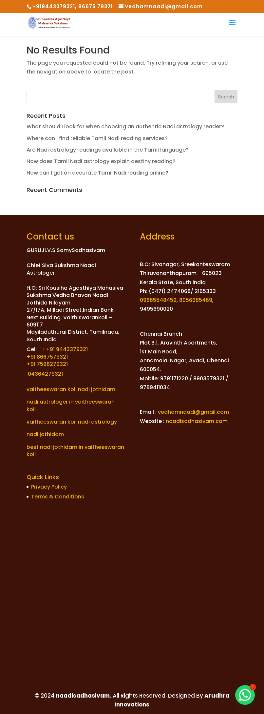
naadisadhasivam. (83, 696)
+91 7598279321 (47, 364)
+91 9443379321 (67, 349)
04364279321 (45, 374)
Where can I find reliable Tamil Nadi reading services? (97, 138)
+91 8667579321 (47, 357)
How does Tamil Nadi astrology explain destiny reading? (101, 161)
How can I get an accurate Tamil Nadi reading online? (97, 173)
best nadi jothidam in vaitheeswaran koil (75, 450)
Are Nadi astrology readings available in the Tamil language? (108, 150)
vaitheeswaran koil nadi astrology (72, 422)
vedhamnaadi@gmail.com (193, 412)
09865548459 (158, 300)
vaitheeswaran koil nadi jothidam (71, 389)
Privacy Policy (49, 487)
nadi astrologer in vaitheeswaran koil (71, 405)
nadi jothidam (45, 434)
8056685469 (195, 300)
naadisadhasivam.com (197, 421)
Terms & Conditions (57, 496)
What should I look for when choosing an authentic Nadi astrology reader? (125, 126)
